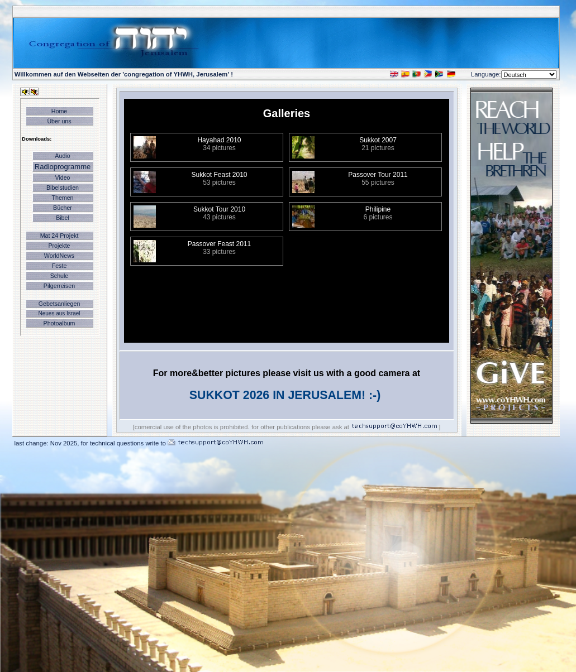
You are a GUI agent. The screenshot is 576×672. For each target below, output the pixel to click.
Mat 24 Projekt (59, 235)
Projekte (59, 245)
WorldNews (59, 255)
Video (62, 177)
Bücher (62, 207)
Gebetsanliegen (59, 303)
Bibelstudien (62, 187)
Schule (59, 275)
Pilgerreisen (59, 285)
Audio (62, 155)
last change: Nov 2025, (48, 443)
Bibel (62, 217)
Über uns (59, 121)
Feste (59, 265)
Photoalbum (59, 323)
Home (59, 111)
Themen (62, 197)
